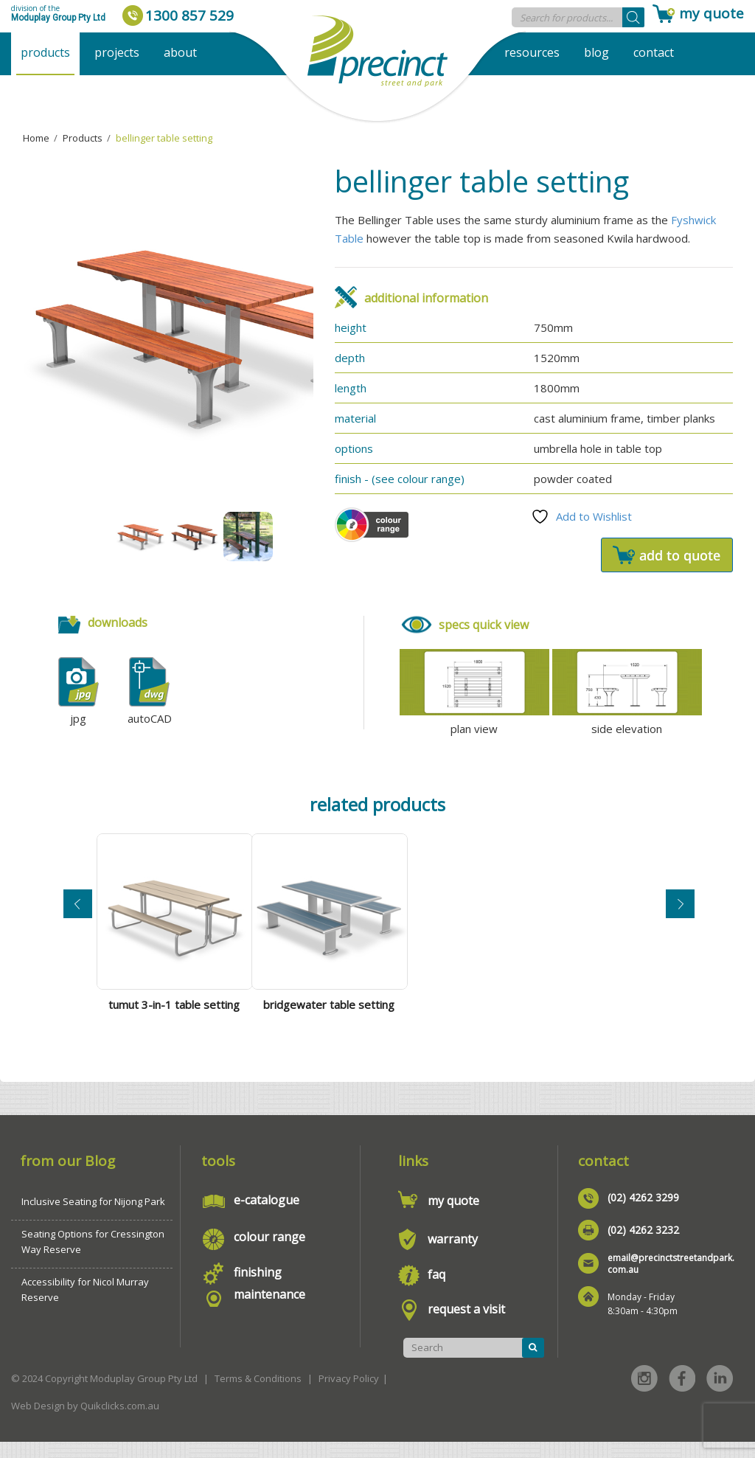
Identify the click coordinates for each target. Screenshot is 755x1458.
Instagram (644, 1394)
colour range (269, 1253)
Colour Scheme (371, 524)
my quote (711, 13)
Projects (116, 52)
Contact (653, 52)
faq (436, 1290)
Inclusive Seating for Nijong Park (93, 1217)
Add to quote (667, 555)
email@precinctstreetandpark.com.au (671, 1280)
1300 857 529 (189, 15)
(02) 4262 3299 (643, 1214)
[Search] (633, 17)
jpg (78, 718)
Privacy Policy (349, 1394)
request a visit (466, 1325)
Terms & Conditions (258, 1394)
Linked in (719, 1394)
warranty (453, 1255)
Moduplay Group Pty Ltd (58, 18)
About (180, 52)
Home (36, 138)
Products (45, 52)
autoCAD (150, 718)
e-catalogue (266, 1216)
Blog (596, 52)
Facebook (682, 1394)
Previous (77, 910)
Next (680, 910)
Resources (532, 52)
